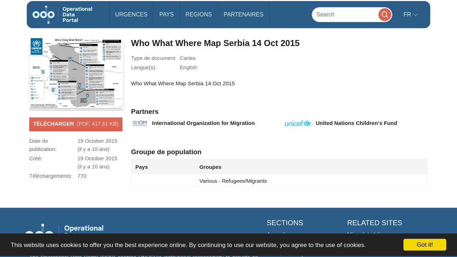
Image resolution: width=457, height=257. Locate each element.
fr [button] (408, 14)
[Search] (352, 14)
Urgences (131, 14)
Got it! (425, 244)
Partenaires (243, 14)
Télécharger (76, 124)
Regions (199, 14)
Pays (166, 14)
